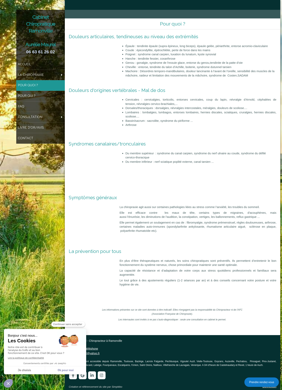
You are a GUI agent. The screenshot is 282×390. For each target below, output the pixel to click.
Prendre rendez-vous (261, 382)
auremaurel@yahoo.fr (86, 353)
